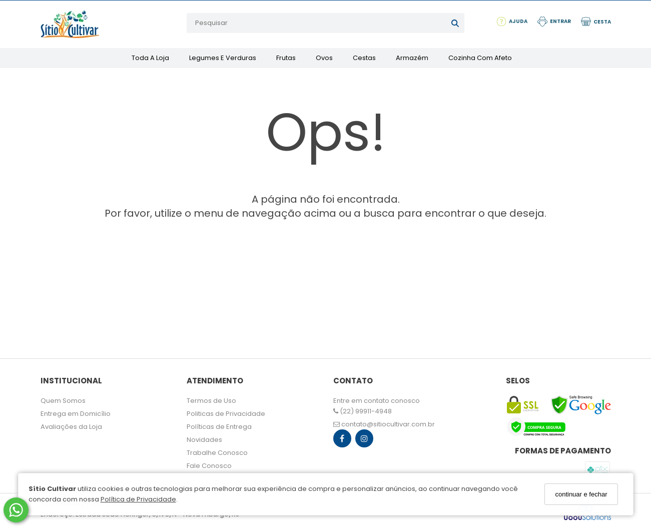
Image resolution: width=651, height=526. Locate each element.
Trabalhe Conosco (217, 452)
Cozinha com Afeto (480, 58)
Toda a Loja (150, 58)
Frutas (286, 58)
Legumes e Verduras (222, 58)
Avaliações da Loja (71, 426)
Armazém (412, 58)
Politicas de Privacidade (226, 413)
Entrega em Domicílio (76, 413)
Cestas (364, 58)
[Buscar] (455, 23)
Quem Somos (63, 400)
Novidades (204, 439)
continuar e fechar (581, 494)
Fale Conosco (209, 465)
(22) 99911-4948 (362, 411)
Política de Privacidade (138, 499)
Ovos (324, 58)
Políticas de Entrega (219, 426)
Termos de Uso (211, 400)
